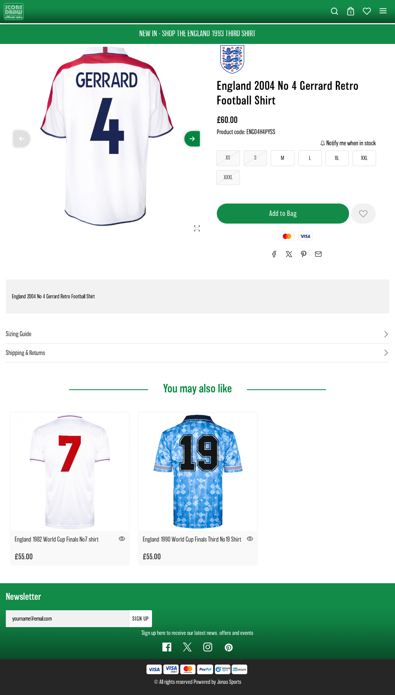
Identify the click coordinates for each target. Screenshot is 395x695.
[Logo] (14, 11)
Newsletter (23, 596)
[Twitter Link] (187, 647)
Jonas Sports (229, 682)
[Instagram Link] (207, 647)
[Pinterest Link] (228, 647)
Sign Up (140, 619)
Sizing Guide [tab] (18, 334)
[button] (334, 11)
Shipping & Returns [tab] (25, 353)
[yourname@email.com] (67, 618)
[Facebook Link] (166, 647)
